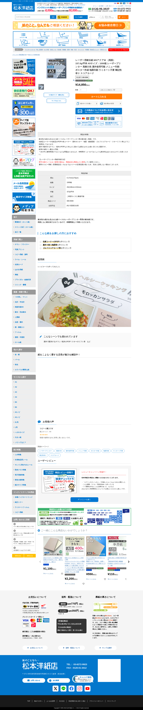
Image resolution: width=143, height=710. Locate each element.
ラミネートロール (30, 49)
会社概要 (101, 6)
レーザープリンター (45, 451)
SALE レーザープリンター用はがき (118, 49)
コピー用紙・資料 (21, 254)
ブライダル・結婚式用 (23, 279)
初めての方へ (38, 701)
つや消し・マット (21, 297)
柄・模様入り (19, 327)
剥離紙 (64, 49)
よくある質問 (119, 6)
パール (17, 359)
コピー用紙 (19, 512)
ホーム (95, 6)
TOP (28, 701)
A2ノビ (17, 412)
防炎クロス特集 (20, 470)
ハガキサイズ (19, 432)
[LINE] (63, 687)
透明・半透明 (19, 337)
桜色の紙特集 (19, 480)
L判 (16, 427)
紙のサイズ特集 (20, 485)
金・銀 (17, 354)
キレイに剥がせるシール (23, 465)
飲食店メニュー (94, 49)
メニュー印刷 (82, 451)
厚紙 (16, 275)
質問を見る (18, 555)
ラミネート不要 (118, 451)
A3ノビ (17, 417)
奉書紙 (87, 49)
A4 (16, 397)
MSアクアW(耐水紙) (34, 54)
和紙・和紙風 (62, 43)
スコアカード (55, 455)
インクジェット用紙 (42, 35)
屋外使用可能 (70, 451)
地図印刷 (106, 451)
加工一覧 (18, 232)
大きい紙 (18, 437)
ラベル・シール (120, 35)
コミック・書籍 (20, 285)
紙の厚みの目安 (109, 103)
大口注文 (62, 701)
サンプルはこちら (56, 100)
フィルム (18, 332)
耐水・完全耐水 (20, 312)
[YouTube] (87, 687)
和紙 (72, 49)
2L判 (16, 422)
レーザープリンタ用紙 (62, 35)
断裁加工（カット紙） (23, 222)
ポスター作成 (95, 451)
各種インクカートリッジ (23, 497)
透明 (68, 49)
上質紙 (17, 317)
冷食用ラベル (100, 43)
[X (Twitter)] (55, 687)
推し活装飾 (39, 49)
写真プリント (19, 249)
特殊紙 (81, 35)
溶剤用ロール (120, 43)
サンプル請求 (107, 648)
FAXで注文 (128, 6)
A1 (16, 382)
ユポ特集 (18, 454)
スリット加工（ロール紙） (24, 227)
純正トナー (19, 502)
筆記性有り (42, 455)
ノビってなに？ (20, 442)
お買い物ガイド (110, 6)
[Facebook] (71, 687)
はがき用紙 (19, 269)
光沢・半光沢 (19, 302)
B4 (16, 402)
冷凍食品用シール (21, 460)
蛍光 (16, 364)
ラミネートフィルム (22, 507)
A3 (16, 392)
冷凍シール (53, 49)
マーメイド (81, 49)
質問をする (30, 555)
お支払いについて (36, 648)
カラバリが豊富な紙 (22, 370)
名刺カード (19, 264)
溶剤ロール (103, 49)
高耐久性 (59, 451)
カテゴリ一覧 (23, 35)
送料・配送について (72, 648)
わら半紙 (81, 43)
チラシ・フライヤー (22, 244)
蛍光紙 (59, 49)
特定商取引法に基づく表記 (77, 701)
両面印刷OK (19, 307)
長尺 (75, 49)
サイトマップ (111, 701)
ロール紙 (100, 35)
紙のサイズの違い (85, 103)
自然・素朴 (19, 322)
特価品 (42, 43)
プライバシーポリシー (96, 701)
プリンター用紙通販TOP (19, 54)
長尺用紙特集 (19, 475)
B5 (16, 407)
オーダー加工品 (23, 43)
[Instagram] (79, 687)
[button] (40, 562)
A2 (16, 387)
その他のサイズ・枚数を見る (56, 95)
